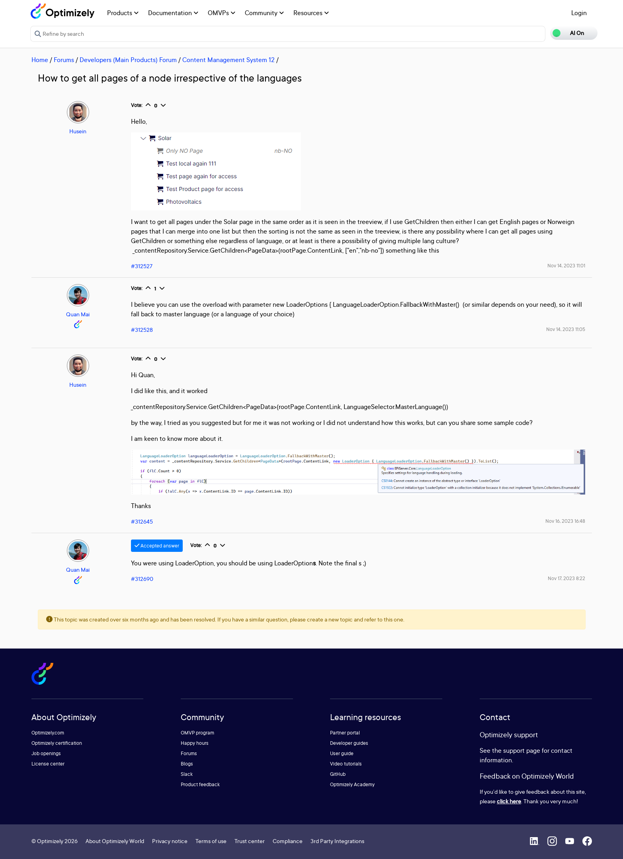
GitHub (338, 774)
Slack (187, 774)
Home (39, 59)
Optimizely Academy (352, 784)
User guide (341, 753)
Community (264, 12)
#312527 (141, 266)
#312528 (142, 329)
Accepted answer (157, 545)
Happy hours (195, 743)
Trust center (249, 841)
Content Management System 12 (228, 59)
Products (123, 12)
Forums (64, 59)
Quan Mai (78, 314)
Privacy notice (169, 841)
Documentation (173, 12)
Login (579, 12)
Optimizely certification (56, 743)
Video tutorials (346, 763)
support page (521, 750)
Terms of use (211, 841)
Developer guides (349, 743)
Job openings (46, 753)
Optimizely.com (47, 732)
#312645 (142, 521)
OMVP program (197, 732)
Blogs (187, 763)
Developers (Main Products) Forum (128, 59)
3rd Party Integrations (337, 841)
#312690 (142, 578)
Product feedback (200, 784)
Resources (311, 12)
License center (47, 763)
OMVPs (221, 12)
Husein (77, 131)
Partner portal (345, 732)
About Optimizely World (115, 841)
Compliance (288, 841)
